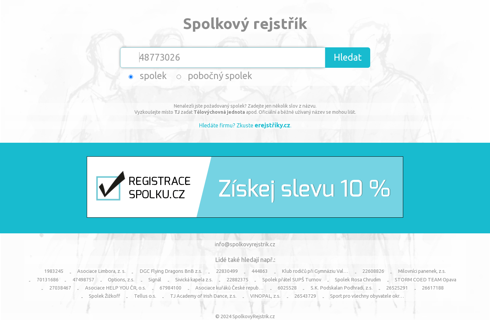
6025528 (287, 288)
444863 (259, 271)
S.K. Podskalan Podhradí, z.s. (342, 288)
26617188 (433, 288)
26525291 (397, 288)
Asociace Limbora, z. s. (101, 271)
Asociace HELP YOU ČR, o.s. (115, 288)
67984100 (170, 288)
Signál (154, 279)
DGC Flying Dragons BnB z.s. (171, 271)
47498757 (83, 279)
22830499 (227, 271)
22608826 (373, 271)
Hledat (348, 57)
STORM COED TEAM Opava (425, 279)
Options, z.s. (121, 279)
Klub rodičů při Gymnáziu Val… (315, 271)
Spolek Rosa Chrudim (358, 279)
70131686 (48, 279)
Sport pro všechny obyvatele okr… (367, 296)
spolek (153, 76)
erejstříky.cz (272, 125)
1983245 (53, 271)
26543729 (305, 296)
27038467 (60, 288)
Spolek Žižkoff (104, 296)
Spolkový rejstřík (245, 23)
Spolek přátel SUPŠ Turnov (291, 279)
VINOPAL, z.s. (265, 296)
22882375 (237, 279)
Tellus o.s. (145, 296)
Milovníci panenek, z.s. (422, 271)
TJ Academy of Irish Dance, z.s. (203, 296)
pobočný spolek (220, 76)
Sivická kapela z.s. (194, 279)
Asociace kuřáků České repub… (229, 288)
